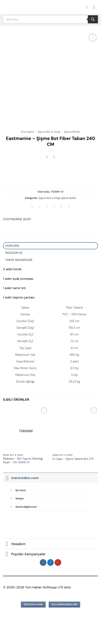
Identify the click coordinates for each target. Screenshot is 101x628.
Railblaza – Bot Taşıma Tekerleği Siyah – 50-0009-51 (23, 460)
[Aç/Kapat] (7, 477)
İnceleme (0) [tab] (14, 252)
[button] (95, 7)
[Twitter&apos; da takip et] (50, 562)
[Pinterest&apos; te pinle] (61, 207)
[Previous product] (54, 157)
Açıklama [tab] (12, 245)
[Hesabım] (88, 7)
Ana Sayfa (27, 131)
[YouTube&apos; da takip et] (58, 562)
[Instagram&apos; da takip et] (43, 562)
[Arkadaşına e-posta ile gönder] (54, 207)
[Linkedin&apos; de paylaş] (69, 207)
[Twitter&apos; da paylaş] (46, 207)
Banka (26, 507)
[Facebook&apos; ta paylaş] (39, 207)
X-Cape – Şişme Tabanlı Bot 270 (73, 459)
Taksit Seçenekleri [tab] (18, 259)
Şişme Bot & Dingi (49, 131)
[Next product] (47, 157)
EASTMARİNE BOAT (17, 219)
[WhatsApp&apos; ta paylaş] (32, 207)
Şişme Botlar (72, 131)
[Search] (93, 19)
